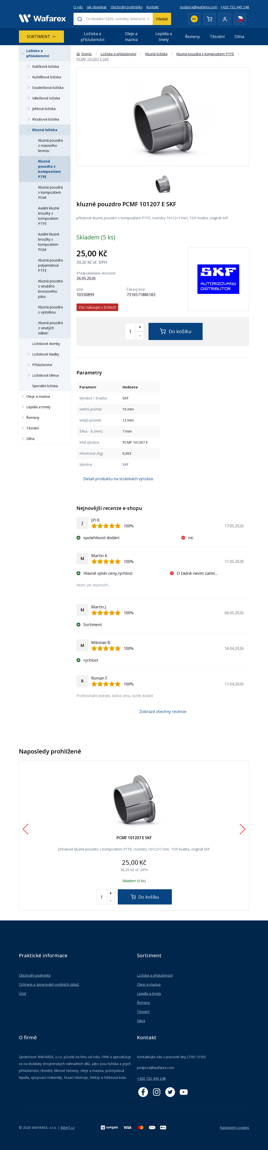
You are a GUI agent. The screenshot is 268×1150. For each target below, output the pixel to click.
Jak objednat (97, 7)
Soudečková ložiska (45, 87)
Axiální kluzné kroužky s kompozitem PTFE (48, 216)
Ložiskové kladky (42, 354)
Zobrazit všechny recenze (162, 711)
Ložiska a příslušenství (92, 36)
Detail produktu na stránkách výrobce (118, 478)
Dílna (239, 36)
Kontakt (152, 7)
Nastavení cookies (234, 1127)
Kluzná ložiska (42, 130)
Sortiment (41, 36)
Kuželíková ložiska (43, 77)
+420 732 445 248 (234, 7)
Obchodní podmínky (126, 7)
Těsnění (217, 36)
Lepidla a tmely (163, 36)
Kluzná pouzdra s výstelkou (50, 310)
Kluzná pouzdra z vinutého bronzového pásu (50, 289)
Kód (79, 289)
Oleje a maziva (131, 36)
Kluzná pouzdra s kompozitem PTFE (49, 169)
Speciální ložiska (45, 385)
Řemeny (192, 36)
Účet (22, 993)
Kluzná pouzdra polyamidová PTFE (50, 265)
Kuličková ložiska (42, 66)
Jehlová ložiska (41, 109)
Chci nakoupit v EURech (97, 307)
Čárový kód (136, 289)
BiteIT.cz (67, 1127)
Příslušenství (39, 365)
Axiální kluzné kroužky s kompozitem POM (48, 242)
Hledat (162, 19)
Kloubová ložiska (42, 119)
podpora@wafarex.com (198, 7)
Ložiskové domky (46, 343)
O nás (78, 7)
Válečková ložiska (43, 98)
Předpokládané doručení (95, 273)
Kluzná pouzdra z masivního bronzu (50, 145)
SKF (125, 464)
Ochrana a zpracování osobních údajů (49, 984)
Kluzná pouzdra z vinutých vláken (50, 327)
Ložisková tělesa (42, 375)
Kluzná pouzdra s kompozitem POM (50, 192)
